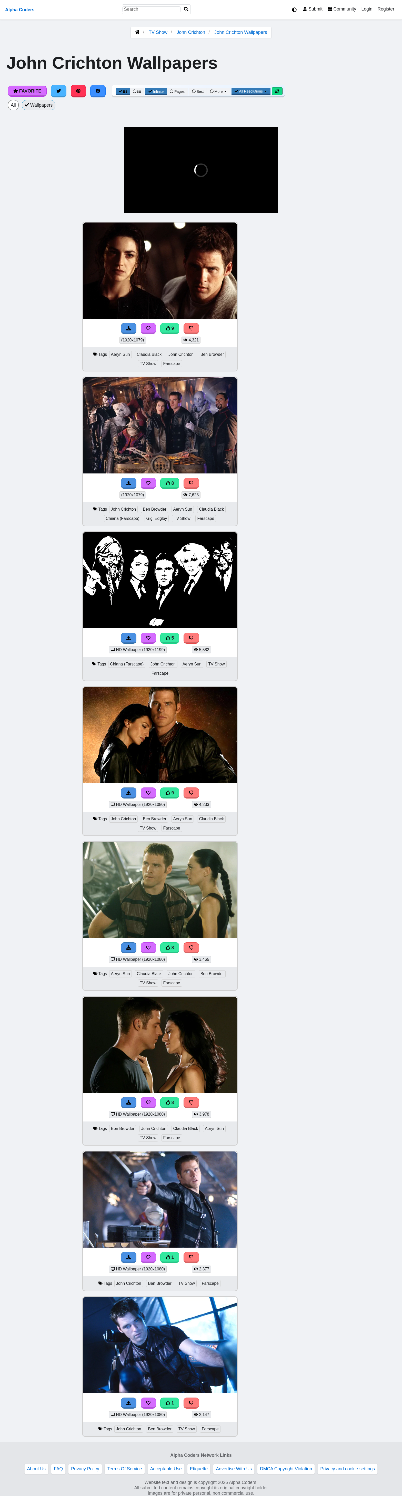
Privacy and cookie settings (347, 1468)
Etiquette (199, 1468)
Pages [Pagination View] (177, 91)
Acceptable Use (166, 1468)
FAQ (58, 1468)
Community (342, 9)
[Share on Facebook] (98, 91)
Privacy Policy (85, 1468)
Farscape (171, 363)
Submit (313, 9)
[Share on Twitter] (58, 91)
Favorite (27, 91)
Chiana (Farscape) (122, 518)
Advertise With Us (234, 1468)
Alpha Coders (19, 9)
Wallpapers (39, 105)
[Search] (186, 9)
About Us (36, 1468)
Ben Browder (212, 354)
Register (385, 9)
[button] (132, 208)
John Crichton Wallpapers (240, 32)
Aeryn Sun (120, 354)
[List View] (137, 91)
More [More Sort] (218, 91)
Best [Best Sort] (198, 91)
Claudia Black (149, 354)
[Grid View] (123, 91)
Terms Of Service (124, 1468)
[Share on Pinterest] (78, 91)
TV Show (158, 32)
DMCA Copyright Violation (286, 1468)
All (13, 105)
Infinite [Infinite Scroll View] (156, 91)
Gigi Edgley (156, 518)
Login (366, 9)
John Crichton (191, 32)
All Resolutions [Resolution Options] (251, 91)
